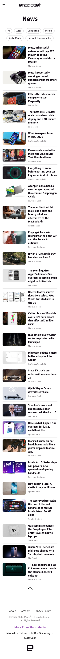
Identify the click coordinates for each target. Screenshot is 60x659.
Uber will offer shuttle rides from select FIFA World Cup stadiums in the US (41, 297)
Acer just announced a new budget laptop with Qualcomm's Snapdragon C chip (42, 191)
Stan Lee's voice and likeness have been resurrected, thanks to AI (42, 409)
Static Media (24, 617)
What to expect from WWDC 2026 (40, 135)
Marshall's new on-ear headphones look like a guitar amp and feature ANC (41, 446)
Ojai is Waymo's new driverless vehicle (40, 390)
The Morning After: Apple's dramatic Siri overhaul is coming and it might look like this (42, 276)
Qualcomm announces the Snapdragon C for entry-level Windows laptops (41, 531)
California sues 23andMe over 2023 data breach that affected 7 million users (42, 318)
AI (9, 31)
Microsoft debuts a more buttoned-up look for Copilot (42, 356)
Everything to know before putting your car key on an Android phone (42, 172)
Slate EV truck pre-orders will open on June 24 (42, 374)
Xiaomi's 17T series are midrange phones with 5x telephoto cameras (41, 551)
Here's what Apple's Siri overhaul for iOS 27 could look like (42, 427)
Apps (18, 31)
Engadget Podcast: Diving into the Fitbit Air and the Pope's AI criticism (42, 237)
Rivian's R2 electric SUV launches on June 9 (42, 256)
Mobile (48, 31)
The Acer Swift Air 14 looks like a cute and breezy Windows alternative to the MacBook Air (40, 214)
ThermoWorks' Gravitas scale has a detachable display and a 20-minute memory (42, 117)
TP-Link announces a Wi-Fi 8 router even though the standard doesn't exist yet (42, 570)
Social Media (15, 38)
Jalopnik (11, 633)
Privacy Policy (43, 611)
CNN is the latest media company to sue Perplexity (41, 98)
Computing (33, 31)
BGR (33, 633)
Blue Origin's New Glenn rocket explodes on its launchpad (42, 338)
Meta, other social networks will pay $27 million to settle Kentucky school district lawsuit (42, 54)
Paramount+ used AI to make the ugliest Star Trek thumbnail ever (41, 154)
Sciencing (44, 633)
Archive (25, 611)
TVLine (23, 633)
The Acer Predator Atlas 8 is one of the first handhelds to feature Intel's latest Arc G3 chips (42, 508)
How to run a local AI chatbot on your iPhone (41, 486)
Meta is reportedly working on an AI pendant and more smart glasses (42, 78)
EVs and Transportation (39, 38)
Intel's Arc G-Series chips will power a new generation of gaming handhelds (42, 467)
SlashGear (30, 638)
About (12, 611)
